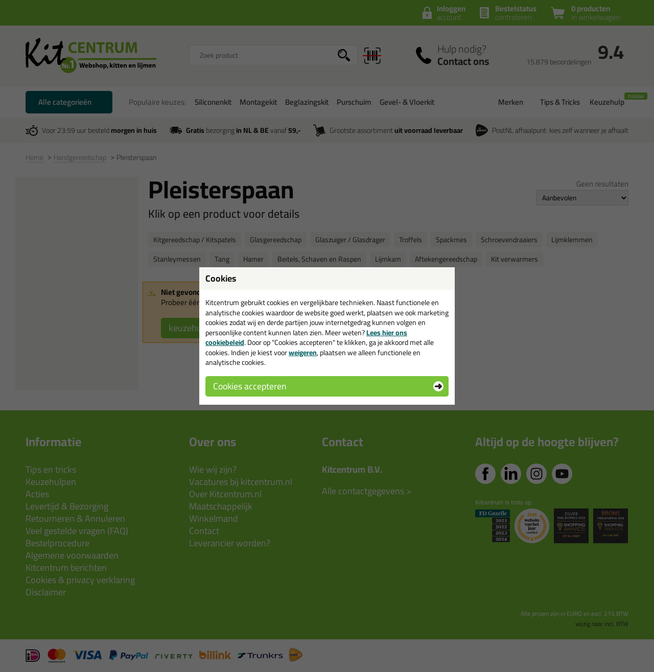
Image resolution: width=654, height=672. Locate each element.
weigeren (303, 352)
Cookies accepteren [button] (249, 386)
